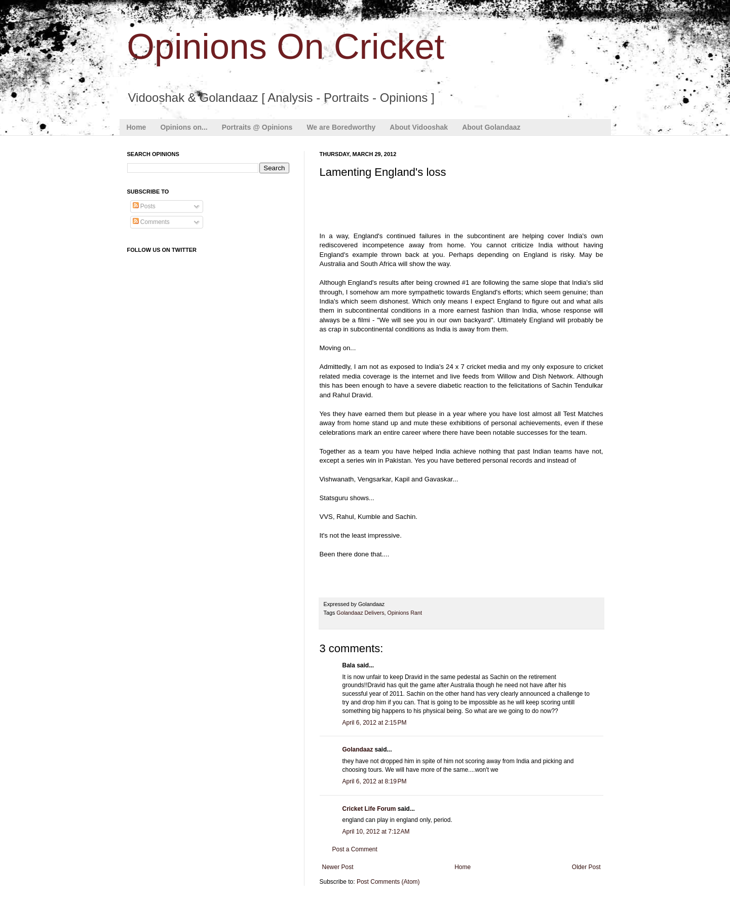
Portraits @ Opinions (257, 127)
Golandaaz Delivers (360, 613)
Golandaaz (357, 749)
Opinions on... (183, 127)
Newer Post (338, 867)
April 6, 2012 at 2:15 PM (374, 722)
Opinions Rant (405, 613)
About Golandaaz (491, 127)
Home (136, 127)
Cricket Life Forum (369, 808)
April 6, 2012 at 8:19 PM (374, 781)
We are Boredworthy (340, 127)
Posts (144, 206)
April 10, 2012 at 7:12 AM (376, 831)
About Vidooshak (419, 127)
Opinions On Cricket (285, 46)
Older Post (586, 867)
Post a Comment (354, 849)
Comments (151, 222)
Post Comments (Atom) (388, 881)
